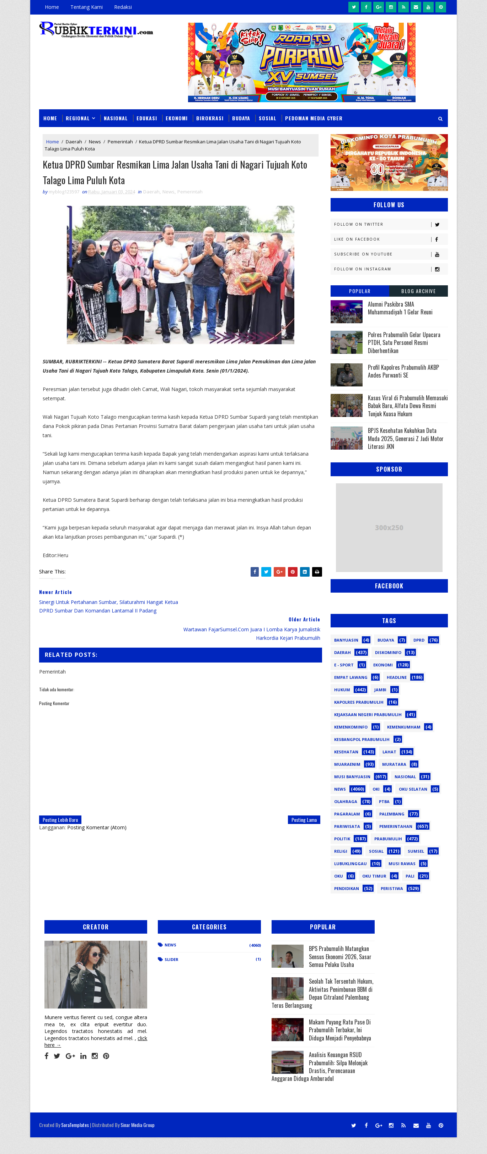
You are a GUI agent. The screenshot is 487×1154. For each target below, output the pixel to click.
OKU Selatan (413, 788)
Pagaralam (347, 813)
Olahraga (345, 801)
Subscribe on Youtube (391, 254)
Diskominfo (388, 652)
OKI (376, 788)
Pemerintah (120, 141)
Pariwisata (347, 826)
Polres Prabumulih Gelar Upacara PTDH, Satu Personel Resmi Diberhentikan (404, 342)
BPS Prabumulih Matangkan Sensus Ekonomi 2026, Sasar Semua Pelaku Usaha (289, 960)
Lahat (389, 751)
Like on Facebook (391, 239)
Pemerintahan (395, 826)
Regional (78, 117)
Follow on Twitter (391, 224)
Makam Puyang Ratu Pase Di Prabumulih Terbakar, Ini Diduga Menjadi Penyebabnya (288, 1049)
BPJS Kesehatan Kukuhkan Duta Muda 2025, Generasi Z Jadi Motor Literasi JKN (406, 438)
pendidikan (346, 888)
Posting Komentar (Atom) (97, 800)
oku (338, 875)
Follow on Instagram (391, 268)
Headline (397, 677)
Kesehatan (346, 751)
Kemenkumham (404, 726)
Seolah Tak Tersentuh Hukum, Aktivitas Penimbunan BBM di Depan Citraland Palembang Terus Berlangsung (290, 1005)
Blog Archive (418, 290)
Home (52, 7)
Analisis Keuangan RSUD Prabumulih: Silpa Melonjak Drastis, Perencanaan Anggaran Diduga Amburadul (293, 1090)
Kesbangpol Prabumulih (362, 739)
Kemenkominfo (351, 726)
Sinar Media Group (138, 1141)
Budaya (241, 117)
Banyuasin (346, 639)
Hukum (342, 689)
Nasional (116, 117)
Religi (340, 850)
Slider (160, 959)
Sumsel (416, 850)
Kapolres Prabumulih (359, 701)
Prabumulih (388, 838)
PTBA (384, 801)
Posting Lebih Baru (60, 792)
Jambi (380, 689)
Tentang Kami (86, 7)
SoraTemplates (75, 1141)
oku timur (374, 875)
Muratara (394, 763)
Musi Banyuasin (352, 776)
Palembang (392, 813)
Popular (360, 290)
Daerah (74, 141)
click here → (72, 1037)
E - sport (344, 664)
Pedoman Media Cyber (314, 117)
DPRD (418, 639)
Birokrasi (210, 117)
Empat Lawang (351, 677)
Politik (342, 838)
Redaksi (123, 7)
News (95, 141)
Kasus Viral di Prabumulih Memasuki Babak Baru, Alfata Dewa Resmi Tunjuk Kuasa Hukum (408, 405)
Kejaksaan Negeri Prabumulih (368, 714)
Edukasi (147, 117)
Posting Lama (299, 792)
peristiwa (392, 888)
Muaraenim (347, 763)
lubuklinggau (350, 863)
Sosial (268, 117)
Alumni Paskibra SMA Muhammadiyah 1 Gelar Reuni (400, 308)
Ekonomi (177, 117)
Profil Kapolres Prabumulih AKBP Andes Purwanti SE (403, 371)
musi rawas (402, 863)
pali (410, 875)
